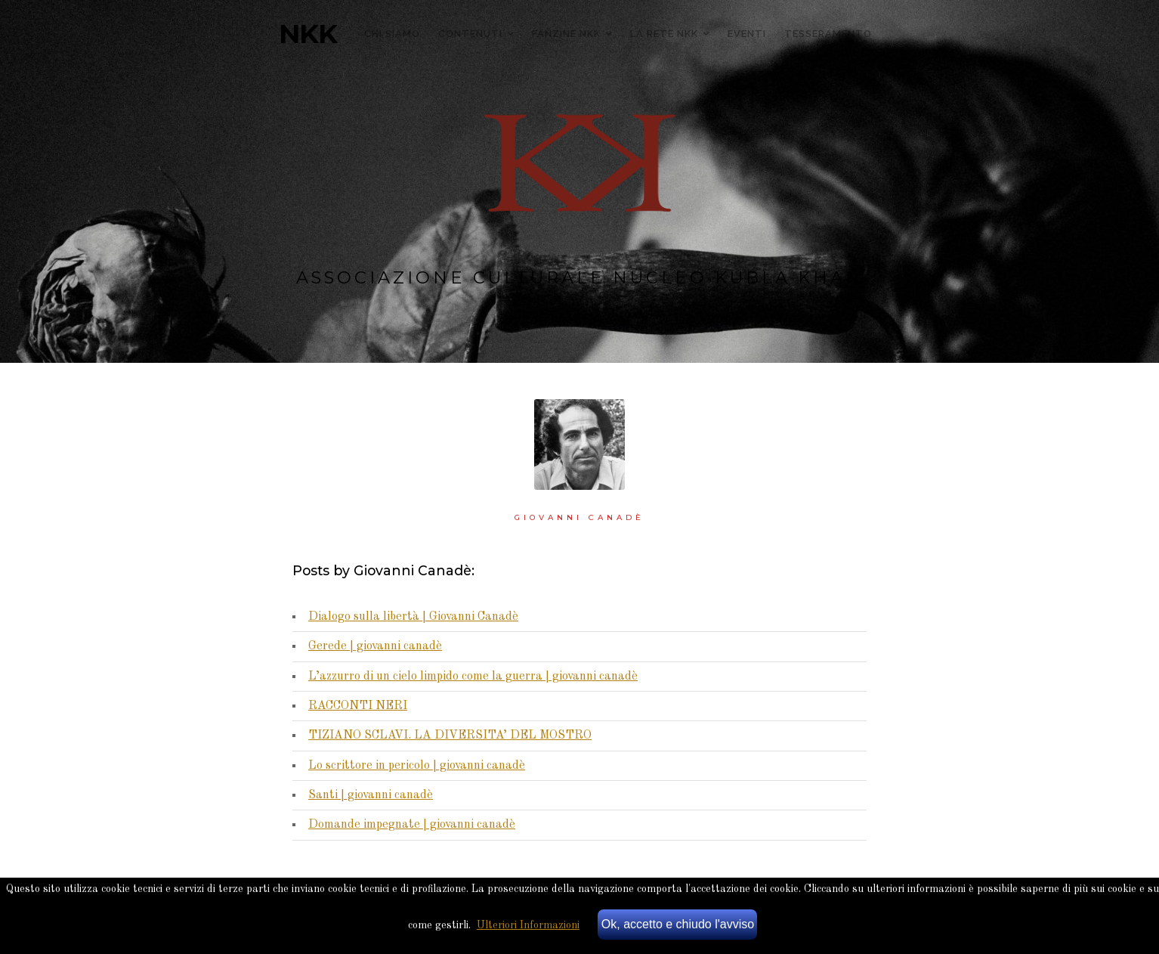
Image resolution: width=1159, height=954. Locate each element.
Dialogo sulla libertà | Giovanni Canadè (413, 617)
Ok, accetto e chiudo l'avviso (677, 924)
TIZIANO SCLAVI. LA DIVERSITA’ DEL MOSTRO (450, 735)
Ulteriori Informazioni (528, 925)
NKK (308, 34)
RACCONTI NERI (357, 706)
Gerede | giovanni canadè (375, 646)
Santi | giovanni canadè (370, 795)
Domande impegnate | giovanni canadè (411, 825)
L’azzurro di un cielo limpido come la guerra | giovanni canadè (473, 677)
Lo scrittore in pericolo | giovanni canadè (416, 766)
